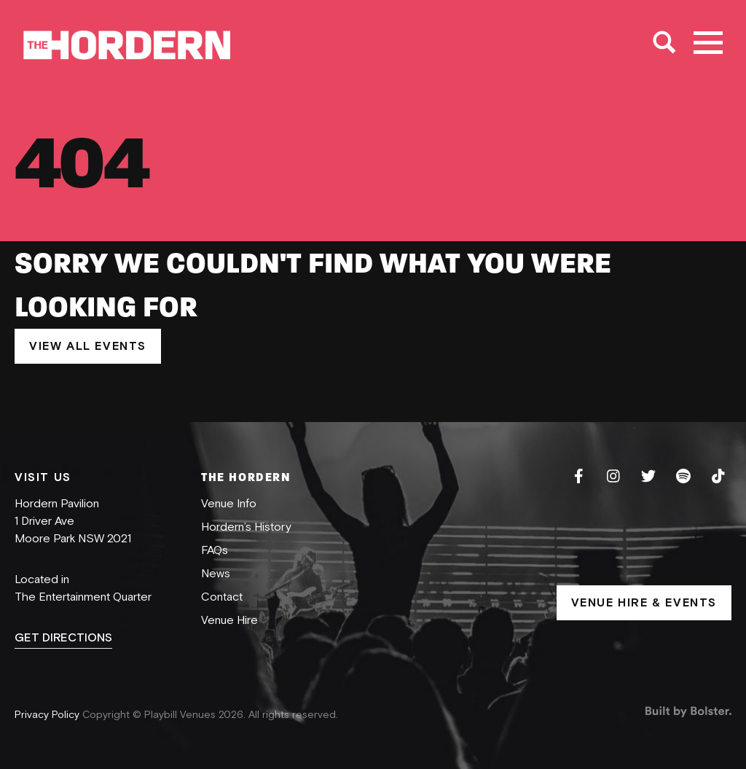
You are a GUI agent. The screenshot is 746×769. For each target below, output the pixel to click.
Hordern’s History (246, 527)
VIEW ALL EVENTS (87, 346)
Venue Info (228, 503)
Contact (222, 597)
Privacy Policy (48, 715)
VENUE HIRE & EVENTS (644, 603)
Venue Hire (229, 620)
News (215, 573)
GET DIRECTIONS (63, 638)
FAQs (214, 550)
